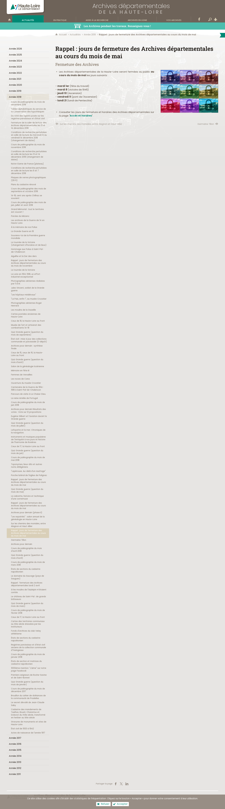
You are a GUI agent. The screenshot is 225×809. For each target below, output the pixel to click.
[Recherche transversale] (210, 18)
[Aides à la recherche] (97, 18)
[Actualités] (28, 18)
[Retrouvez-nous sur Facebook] (199, 18)
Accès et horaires (81, 115)
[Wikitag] (204, 18)
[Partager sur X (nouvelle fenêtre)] (121, 783)
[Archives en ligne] (137, 18)
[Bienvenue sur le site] (9, 18)
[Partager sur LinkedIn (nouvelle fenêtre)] (126, 783)
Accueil (63, 34)
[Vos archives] (174, 18)
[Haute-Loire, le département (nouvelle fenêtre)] (17, 797)
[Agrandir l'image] (189, 91)
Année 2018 (90, 34)
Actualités (75, 34)
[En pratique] (60, 18)
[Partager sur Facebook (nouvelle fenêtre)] (115, 783)
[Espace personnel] (215, 18)
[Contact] (193, 18)
